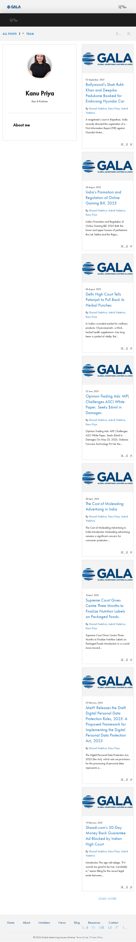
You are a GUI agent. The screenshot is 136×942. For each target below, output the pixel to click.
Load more (108, 899)
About (26, 922)
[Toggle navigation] (122, 6)
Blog (77, 922)
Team (30, 34)
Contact (113, 922)
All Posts (10, 34)
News (62, 922)
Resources (94, 922)
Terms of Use (82, 937)
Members (44, 922)
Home (10, 922)
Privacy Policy (96, 937)
